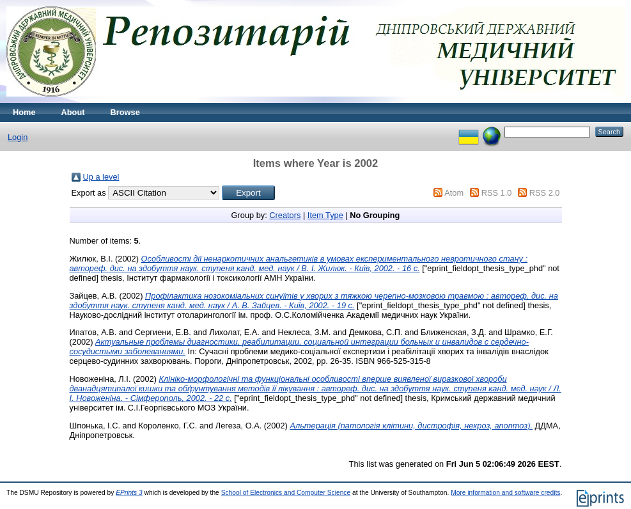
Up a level (101, 177)
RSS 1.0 (496, 193)
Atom (454, 193)
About (73, 112)
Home (24, 112)
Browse (125, 112)
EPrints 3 (129, 492)
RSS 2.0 (544, 193)
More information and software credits (505, 492)
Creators (284, 215)
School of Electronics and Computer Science (286, 492)
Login (17, 137)
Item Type (325, 215)
